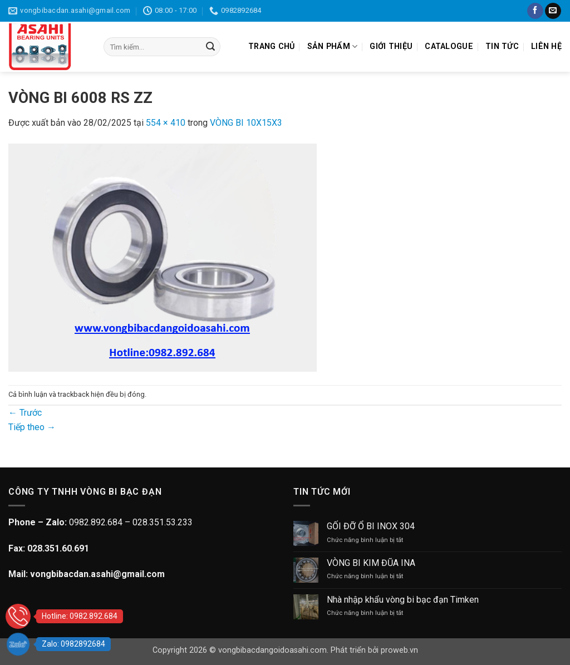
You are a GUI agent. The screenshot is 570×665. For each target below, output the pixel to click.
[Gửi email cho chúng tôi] (553, 11)
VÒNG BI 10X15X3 (246, 122)
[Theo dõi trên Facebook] (535, 11)
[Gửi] (210, 46)
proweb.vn (399, 650)
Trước (25, 412)
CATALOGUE (449, 46)
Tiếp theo (32, 427)
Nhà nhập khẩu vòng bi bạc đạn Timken (403, 599)
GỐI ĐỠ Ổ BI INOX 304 (371, 526)
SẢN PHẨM (332, 46)
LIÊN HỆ (546, 46)
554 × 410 (165, 122)
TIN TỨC (502, 46)
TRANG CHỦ (271, 46)
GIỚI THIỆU (391, 46)
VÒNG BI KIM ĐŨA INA (371, 563)
